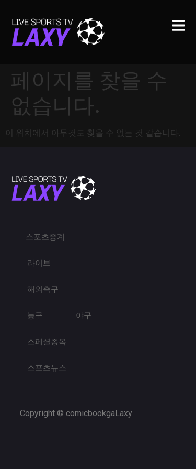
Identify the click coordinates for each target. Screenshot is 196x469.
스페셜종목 (46, 341)
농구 (35, 315)
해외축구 (43, 289)
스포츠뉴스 (46, 368)
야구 (83, 315)
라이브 (39, 263)
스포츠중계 (45, 237)
